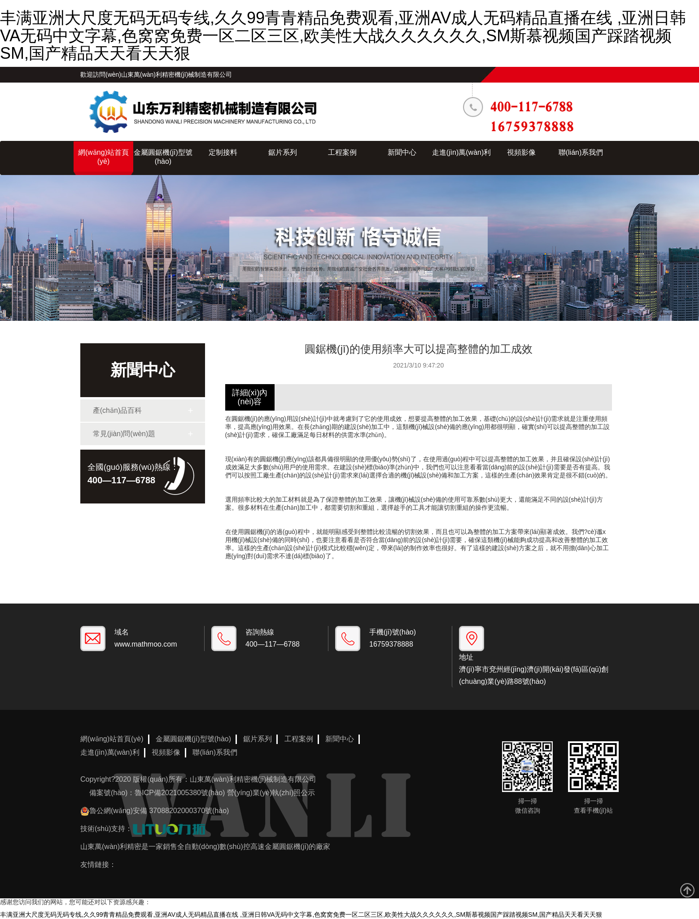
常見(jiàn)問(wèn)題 (124, 434)
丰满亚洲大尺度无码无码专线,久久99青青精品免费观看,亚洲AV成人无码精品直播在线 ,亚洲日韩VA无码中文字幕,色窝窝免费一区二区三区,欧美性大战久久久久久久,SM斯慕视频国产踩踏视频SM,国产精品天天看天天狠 (343, 35)
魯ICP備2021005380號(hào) (180, 792)
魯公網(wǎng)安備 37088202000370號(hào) (159, 810)
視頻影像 (521, 152)
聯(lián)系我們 (581, 152)
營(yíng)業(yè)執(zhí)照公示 (271, 792)
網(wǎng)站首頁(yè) (103, 157)
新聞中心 (402, 152)
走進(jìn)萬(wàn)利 (461, 152)
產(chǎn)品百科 (117, 410)
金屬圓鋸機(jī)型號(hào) (163, 157)
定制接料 (223, 152)
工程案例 (342, 152)
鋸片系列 (282, 152)
